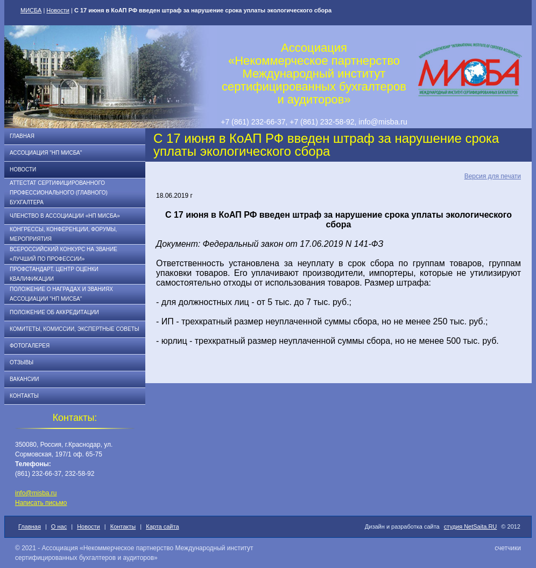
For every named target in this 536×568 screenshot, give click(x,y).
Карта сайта (162, 526)
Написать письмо (41, 503)
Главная (22, 136)
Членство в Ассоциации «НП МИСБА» (65, 216)
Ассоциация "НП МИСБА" (46, 153)
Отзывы (21, 362)
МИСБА (30, 10)
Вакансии (24, 379)
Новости (57, 10)
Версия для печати (492, 176)
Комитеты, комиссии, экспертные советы (74, 329)
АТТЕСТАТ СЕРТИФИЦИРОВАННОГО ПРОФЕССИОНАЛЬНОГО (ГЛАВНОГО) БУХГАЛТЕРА (59, 192)
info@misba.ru (36, 493)
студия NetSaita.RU (470, 526)
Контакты (24, 396)
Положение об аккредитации (54, 312)
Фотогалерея (30, 346)
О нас (59, 526)
